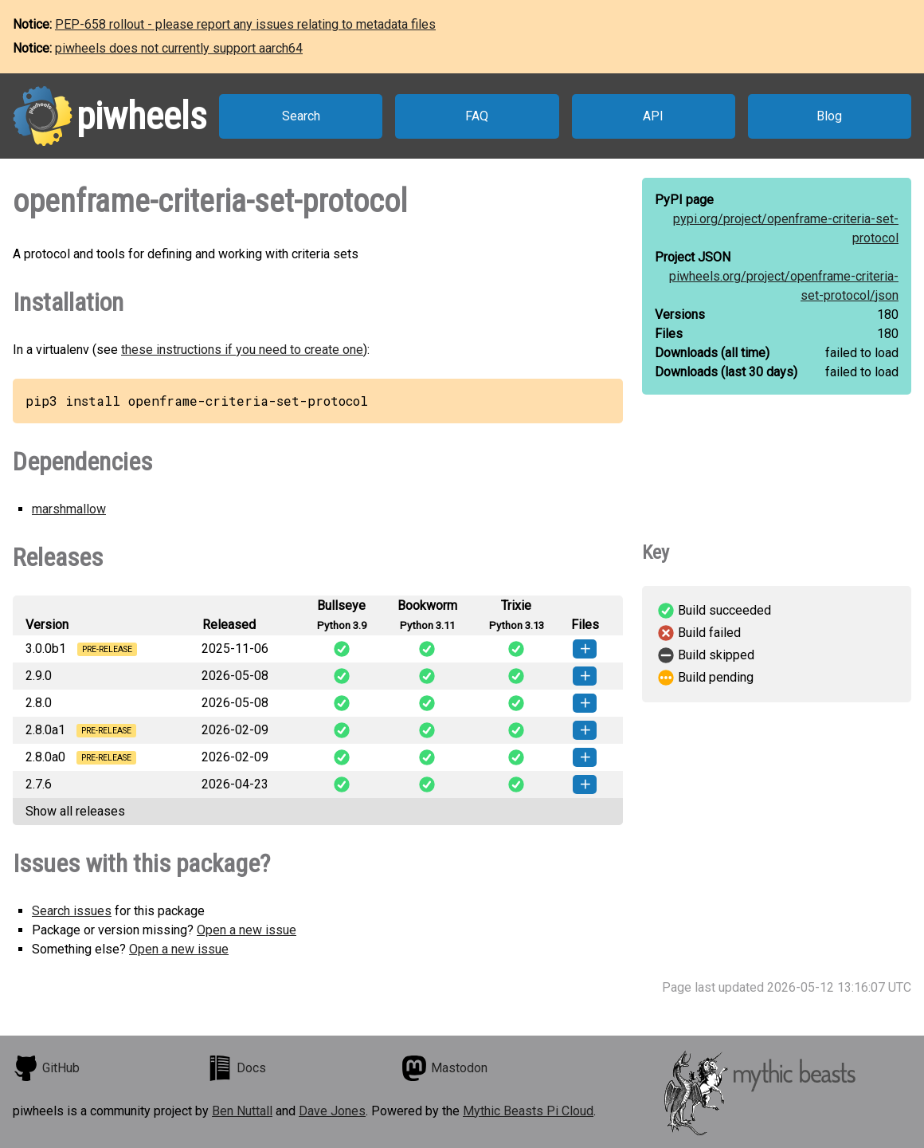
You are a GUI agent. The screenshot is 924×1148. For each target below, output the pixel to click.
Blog (829, 116)
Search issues (72, 910)
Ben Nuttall (242, 1111)
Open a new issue (246, 930)
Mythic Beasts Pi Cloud (528, 1111)
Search (301, 116)
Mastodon (444, 1068)
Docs (236, 1068)
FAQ (476, 116)
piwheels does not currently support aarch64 (179, 48)
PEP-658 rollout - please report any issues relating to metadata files (245, 24)
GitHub (46, 1068)
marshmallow (69, 509)
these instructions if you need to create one (242, 349)
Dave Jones (332, 1111)
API (653, 116)
